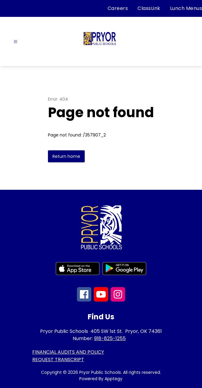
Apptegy (113, 379)
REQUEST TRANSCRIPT (58, 359)
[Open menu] (15, 41)
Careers (118, 8)
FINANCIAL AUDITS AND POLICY (68, 352)
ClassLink (148, 8)
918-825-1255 (110, 338)
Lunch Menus (186, 8)
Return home (66, 156)
